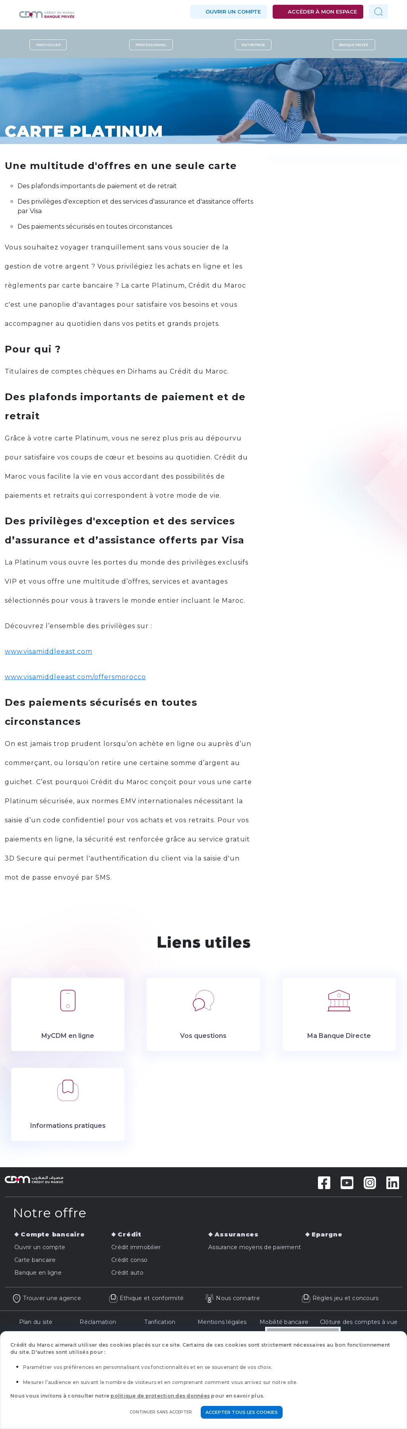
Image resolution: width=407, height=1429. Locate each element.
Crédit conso (129, 1260)
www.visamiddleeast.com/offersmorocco (75, 677)
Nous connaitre (232, 1298)
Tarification (159, 1322)
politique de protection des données (160, 1396)
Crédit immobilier (136, 1247)
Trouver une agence (46, 1298)
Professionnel (151, 45)
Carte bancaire (35, 1260)
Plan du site (36, 1322)
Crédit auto (127, 1272)
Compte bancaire (53, 1234)
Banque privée (353, 45)
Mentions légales (222, 1322)
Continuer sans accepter (161, 1412)
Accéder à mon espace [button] (322, 11)
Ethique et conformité (146, 1298)
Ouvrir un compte (233, 11)
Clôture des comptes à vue (358, 1322)
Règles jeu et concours (340, 1298)
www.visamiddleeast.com (48, 651)
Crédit (129, 1234)
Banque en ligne (38, 1272)
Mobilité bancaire (284, 1322)
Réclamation (97, 1322)
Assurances (237, 1234)
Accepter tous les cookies (241, 1412)
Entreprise (253, 45)
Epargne (327, 1234)
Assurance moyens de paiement (254, 1247)
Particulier (48, 45)
